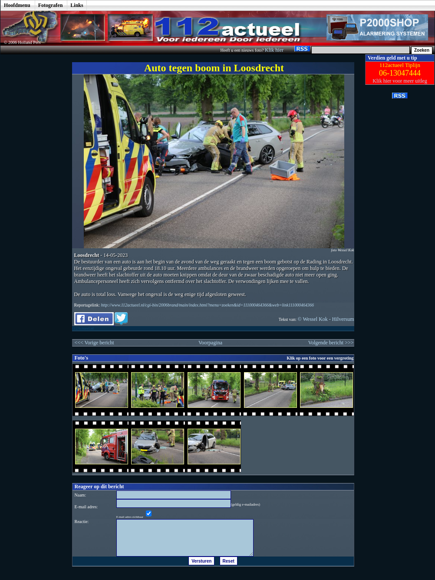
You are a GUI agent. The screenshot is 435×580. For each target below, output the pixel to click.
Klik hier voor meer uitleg (399, 81)
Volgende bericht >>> (331, 343)
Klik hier (275, 50)
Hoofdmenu (17, 5)
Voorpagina (210, 343)
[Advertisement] (30, 184)
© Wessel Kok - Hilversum (326, 319)
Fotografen (50, 5)
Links (76, 5)
